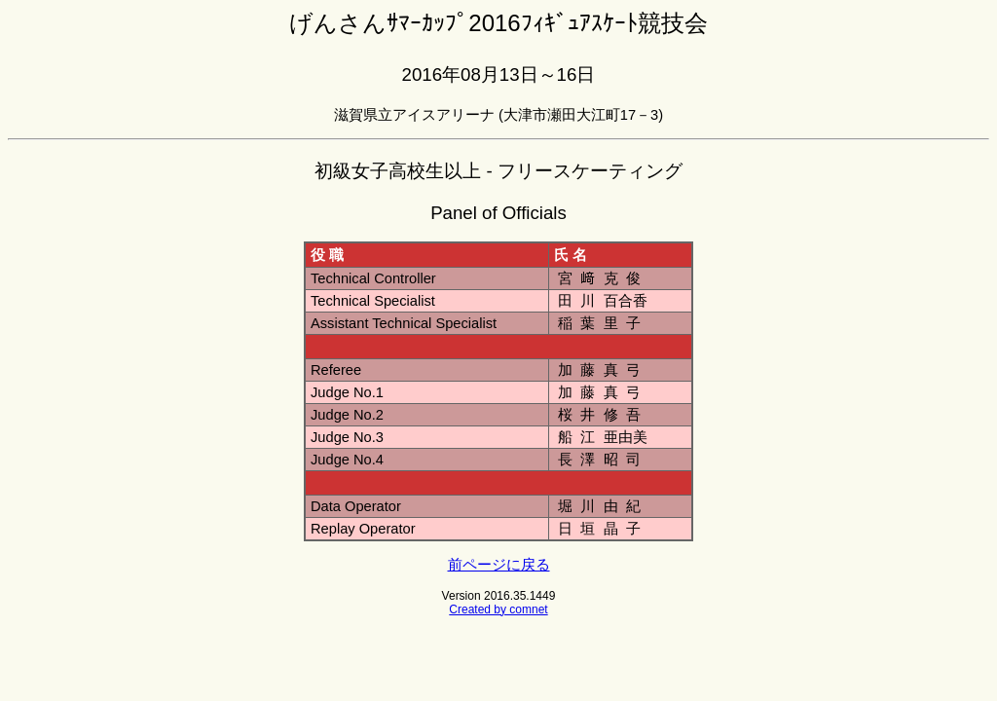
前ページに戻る (499, 564)
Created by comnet (498, 609)
